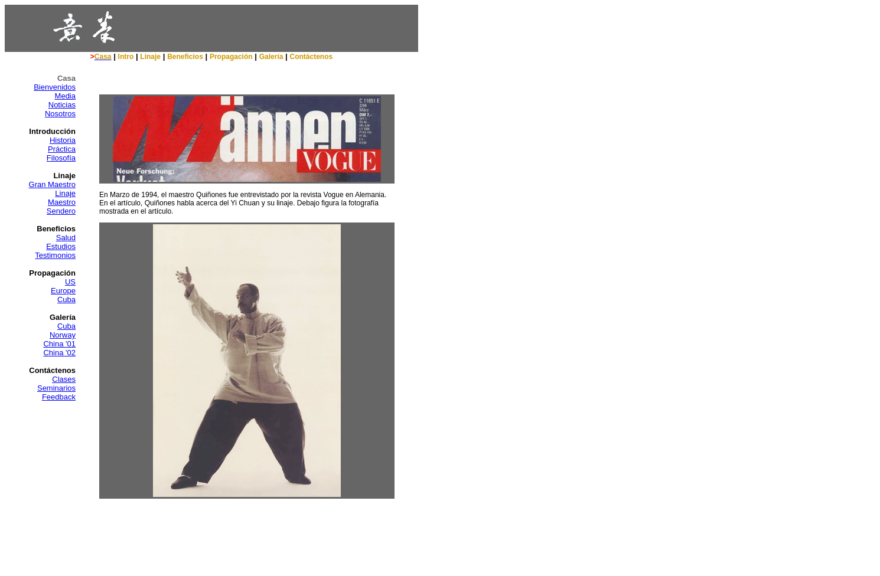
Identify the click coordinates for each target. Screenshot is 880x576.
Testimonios (55, 255)
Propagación (231, 57)
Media (65, 95)
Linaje (150, 57)
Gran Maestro (52, 184)
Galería (271, 57)
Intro (126, 57)
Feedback (59, 396)
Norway (63, 334)
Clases (64, 379)
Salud (66, 237)
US (70, 281)
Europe (63, 290)
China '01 (59, 343)
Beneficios (185, 57)
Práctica (62, 149)
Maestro (62, 202)
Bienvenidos (55, 87)
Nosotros (60, 113)
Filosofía (61, 157)
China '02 (59, 352)
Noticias (62, 104)
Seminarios (56, 388)
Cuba (66, 299)
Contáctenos (311, 57)
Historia (63, 140)
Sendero (61, 211)
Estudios (61, 246)
